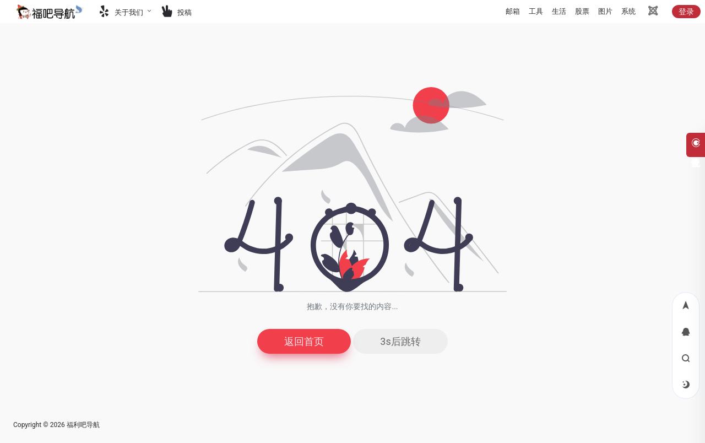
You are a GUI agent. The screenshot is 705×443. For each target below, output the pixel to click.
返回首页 (304, 341)
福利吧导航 (83, 425)
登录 (686, 11)
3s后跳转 (400, 341)
